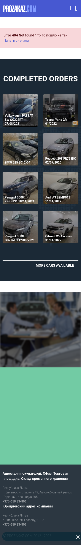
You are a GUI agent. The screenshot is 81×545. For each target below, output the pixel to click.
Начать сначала (16, 40)
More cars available (55, 265)
